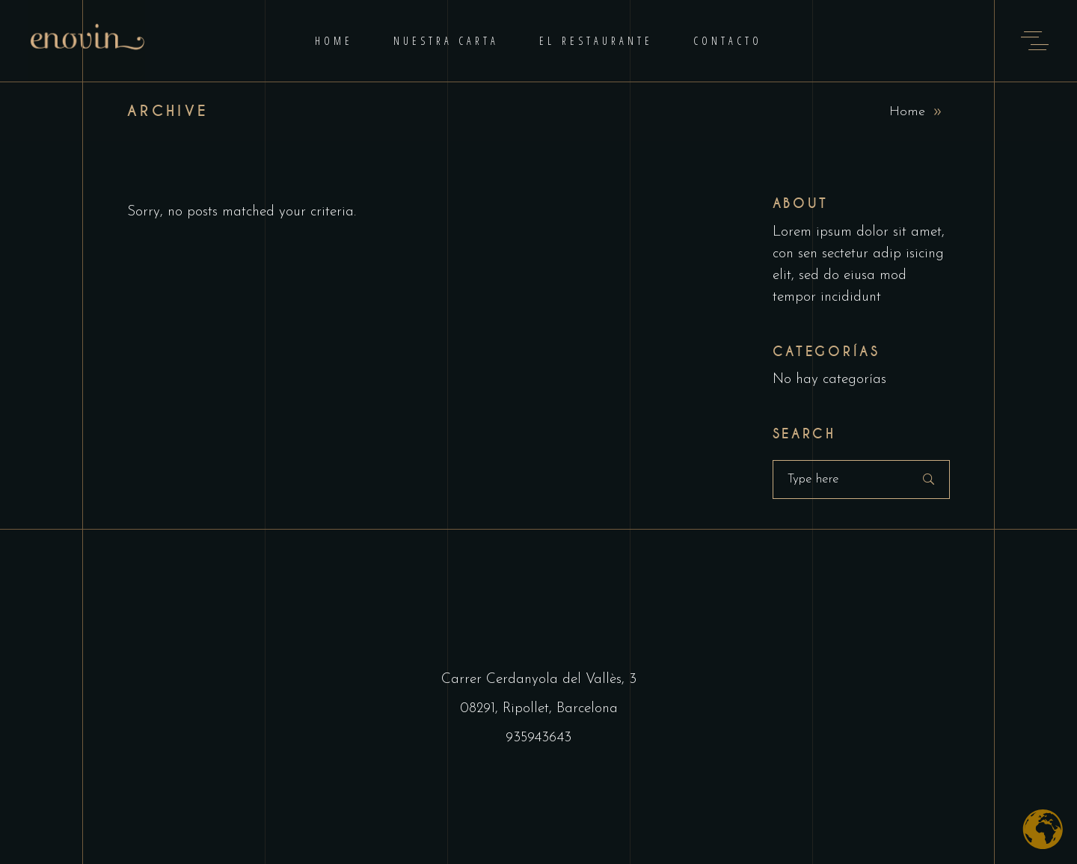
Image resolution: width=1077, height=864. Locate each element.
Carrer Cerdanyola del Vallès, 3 (538, 679)
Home (907, 112)
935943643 (538, 738)
